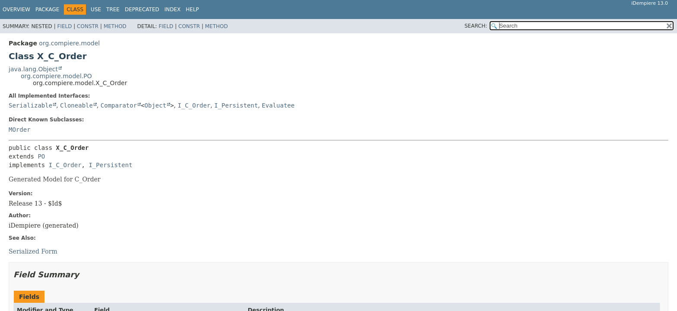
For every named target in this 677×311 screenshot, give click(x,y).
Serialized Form (33, 251)
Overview (16, 9)
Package (47, 9)
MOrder (20, 129)
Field (64, 26)
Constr (87, 26)
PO (41, 156)
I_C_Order (193, 105)
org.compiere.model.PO (56, 76)
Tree (113, 9)
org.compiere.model (69, 43)
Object (156, 105)
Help (192, 9)
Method (115, 26)
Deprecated (142, 9)
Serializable (30, 105)
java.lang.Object (33, 69)
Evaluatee (278, 105)
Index (173, 9)
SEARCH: (476, 26)
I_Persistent (236, 105)
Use (96, 9)
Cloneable (76, 105)
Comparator (119, 105)
